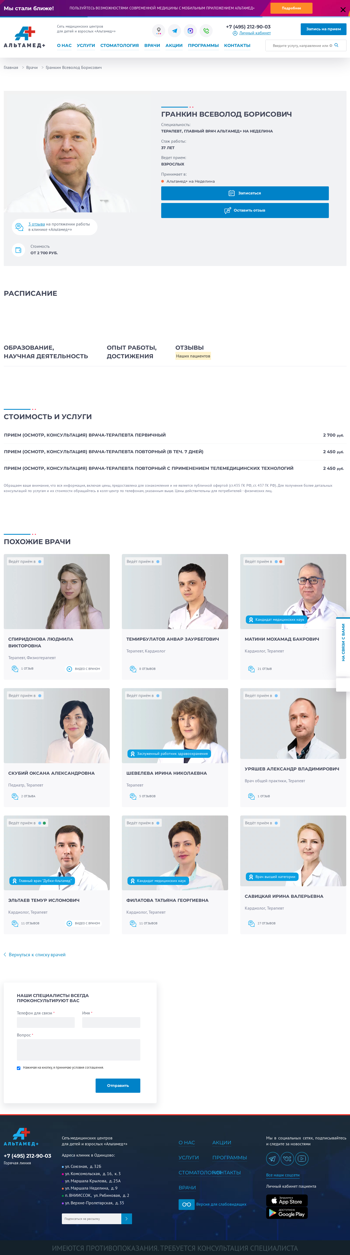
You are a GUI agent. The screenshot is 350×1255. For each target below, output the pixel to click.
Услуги (86, 45)
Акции (174, 45)
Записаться (245, 193)
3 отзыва (36, 224)
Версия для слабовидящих (212, 1204)
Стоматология (119, 45)
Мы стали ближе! (29, 8)
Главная (11, 67)
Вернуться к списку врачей (36, 954)
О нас (64, 45)
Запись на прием (323, 29)
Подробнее (291, 8)
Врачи (152, 45)
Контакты (237, 45)
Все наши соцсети (283, 1175)
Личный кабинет (255, 33)
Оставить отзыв (244, 210)
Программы (203, 45)
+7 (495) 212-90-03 (248, 26)
